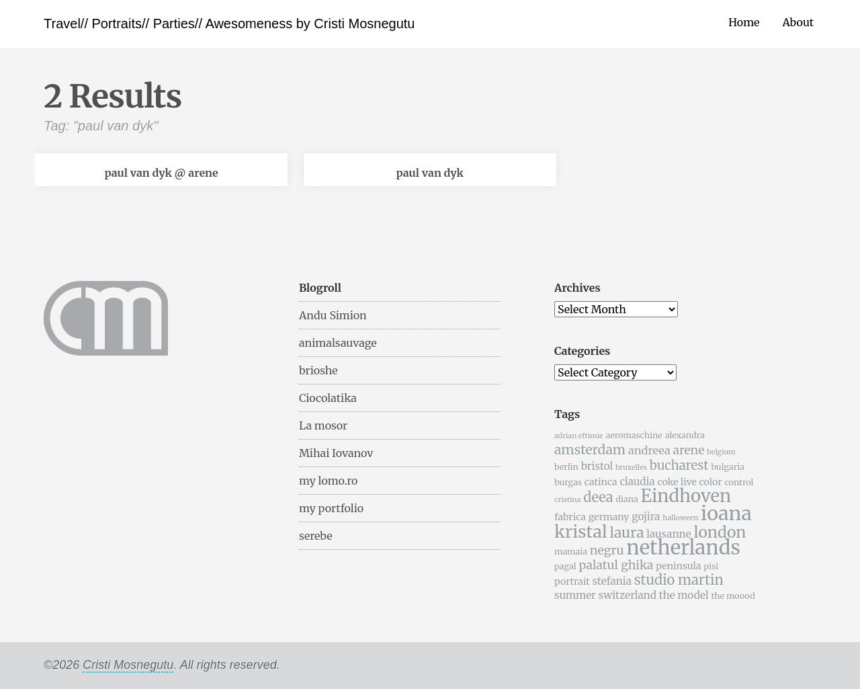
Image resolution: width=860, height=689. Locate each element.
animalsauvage (338, 343)
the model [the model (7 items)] (684, 595)
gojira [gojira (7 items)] (646, 516)
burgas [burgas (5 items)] (568, 482)
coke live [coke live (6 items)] (676, 482)
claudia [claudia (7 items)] (636, 481)
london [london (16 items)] (720, 532)
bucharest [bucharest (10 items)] (679, 465)
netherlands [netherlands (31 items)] (683, 547)
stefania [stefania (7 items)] (612, 581)
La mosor (323, 425)
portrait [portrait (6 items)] (572, 581)
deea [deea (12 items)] (598, 497)
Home (743, 22)
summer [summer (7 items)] (575, 595)
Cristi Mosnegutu (128, 665)
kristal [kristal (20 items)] (580, 531)
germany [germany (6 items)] (609, 517)
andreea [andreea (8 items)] (649, 450)
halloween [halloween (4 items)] (680, 518)
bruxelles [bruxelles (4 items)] (631, 467)
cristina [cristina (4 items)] (567, 499)
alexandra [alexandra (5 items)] (685, 435)
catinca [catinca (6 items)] (601, 482)
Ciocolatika (328, 398)
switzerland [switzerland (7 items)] (627, 595)
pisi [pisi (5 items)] (710, 566)
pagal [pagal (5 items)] (565, 566)
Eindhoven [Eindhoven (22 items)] (685, 496)
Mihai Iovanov (336, 453)
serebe (316, 535)
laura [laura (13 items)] (626, 533)
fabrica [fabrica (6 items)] (570, 517)
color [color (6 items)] (710, 482)
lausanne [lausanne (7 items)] (668, 534)
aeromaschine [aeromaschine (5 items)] (633, 435)
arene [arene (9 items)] (688, 450)
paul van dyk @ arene (161, 172)
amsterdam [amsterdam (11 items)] (590, 450)
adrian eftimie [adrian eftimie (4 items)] (578, 436)
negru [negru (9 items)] (607, 550)
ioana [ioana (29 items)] (726, 513)
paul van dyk (430, 172)
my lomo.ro (328, 480)
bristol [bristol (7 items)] (597, 466)
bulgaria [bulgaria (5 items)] (727, 467)
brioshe (318, 370)
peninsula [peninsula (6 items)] (678, 566)
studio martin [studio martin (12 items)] (679, 579)
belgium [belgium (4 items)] (721, 452)
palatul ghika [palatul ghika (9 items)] (615, 565)
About (798, 22)
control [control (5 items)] (738, 482)
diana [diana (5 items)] (626, 499)
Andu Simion (333, 315)
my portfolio (331, 508)
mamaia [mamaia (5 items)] (570, 551)
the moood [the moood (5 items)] (733, 596)
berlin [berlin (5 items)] (566, 467)
